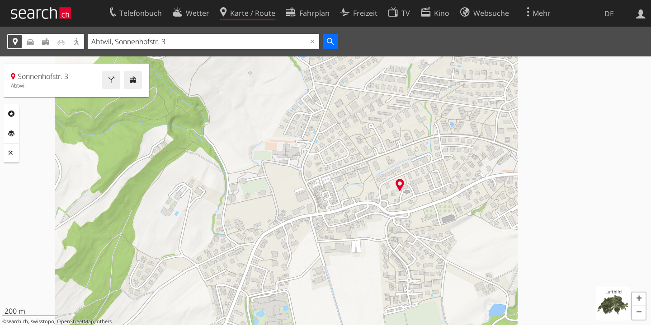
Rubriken (11, 113)
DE (609, 14)
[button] (639, 299)
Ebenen (11, 133)
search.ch (17, 321)
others (104, 321)
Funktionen (11, 153)
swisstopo (42, 321)
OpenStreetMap (75, 321)
